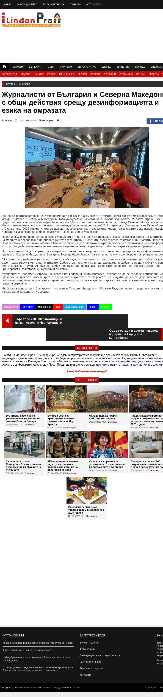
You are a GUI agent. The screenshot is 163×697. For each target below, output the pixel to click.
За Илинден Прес (27, 4)
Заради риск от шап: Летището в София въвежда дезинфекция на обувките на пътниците (24, 452)
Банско (39, 74)
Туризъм (66, 66)
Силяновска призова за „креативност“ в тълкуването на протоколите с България (107, 451)
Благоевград (9, 74)
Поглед (140, 66)
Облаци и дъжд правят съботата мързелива (103, 404)
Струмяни (110, 74)
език (57, 306)
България (35, 66)
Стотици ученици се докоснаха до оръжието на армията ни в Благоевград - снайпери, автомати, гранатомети (38, 669)
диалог (105, 306)
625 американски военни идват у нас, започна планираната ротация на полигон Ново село (63, 452)
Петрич (140, 74)
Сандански (126, 74)
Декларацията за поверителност (98, 657)
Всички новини (88, 642)
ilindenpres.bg (6, 692)
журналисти (11, 306)
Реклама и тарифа (53, 4)
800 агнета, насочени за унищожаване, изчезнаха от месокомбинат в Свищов (23, 405)
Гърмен (82, 74)
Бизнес (106, 66)
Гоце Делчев (66, 74)
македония (44, 306)
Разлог (51, 74)
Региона (18, 66)
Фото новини (94, 4)
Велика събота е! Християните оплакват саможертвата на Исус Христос (61, 406)
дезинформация (74, 306)
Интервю (123, 66)
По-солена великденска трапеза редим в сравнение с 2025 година (86, 496)
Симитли (26, 74)
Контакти (75, 4)
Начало (7, 4)
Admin (7, 120)
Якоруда (154, 74)
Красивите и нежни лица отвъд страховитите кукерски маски (38, 642)
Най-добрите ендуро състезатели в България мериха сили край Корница (36, 659)
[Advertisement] (133, 35)
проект (92, 306)
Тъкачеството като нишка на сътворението (27, 650)
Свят (51, 66)
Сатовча (95, 74)
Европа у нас (87, 66)
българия (28, 306)
